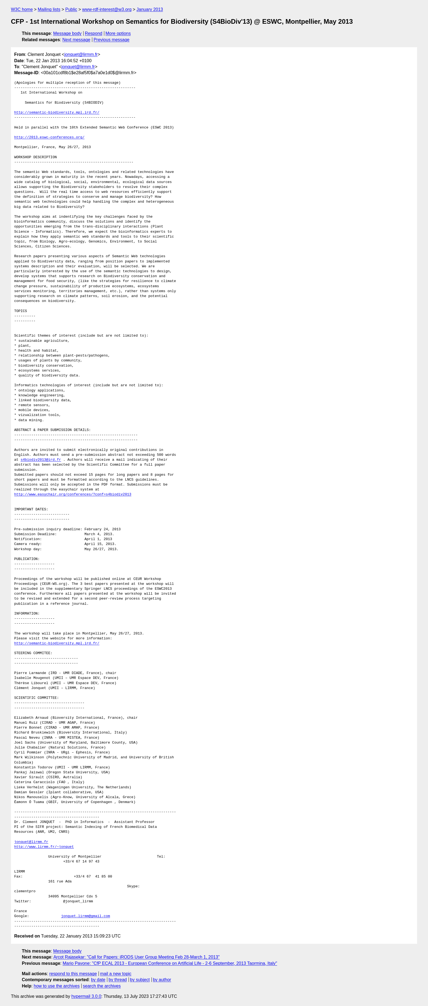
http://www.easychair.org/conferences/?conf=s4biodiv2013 (72, 494)
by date (98, 979)
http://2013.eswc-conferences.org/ (49, 137)
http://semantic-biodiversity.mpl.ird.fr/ (56, 112)
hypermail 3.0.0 (86, 996)
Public (71, 9)
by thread (118, 979)
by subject (140, 979)
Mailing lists (49, 9)
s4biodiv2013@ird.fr (40, 459)
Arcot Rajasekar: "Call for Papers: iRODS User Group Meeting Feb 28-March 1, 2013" (137, 957)
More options (118, 33)
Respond (93, 33)
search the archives (102, 986)
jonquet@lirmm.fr (81, 54)
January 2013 (149, 9)
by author (162, 979)
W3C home (22, 9)
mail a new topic (116, 973)
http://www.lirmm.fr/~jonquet (44, 847)
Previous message (112, 39)
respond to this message (73, 973)
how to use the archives (57, 986)
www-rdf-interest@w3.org (107, 9)
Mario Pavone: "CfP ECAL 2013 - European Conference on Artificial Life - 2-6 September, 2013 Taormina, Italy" (170, 963)
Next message (76, 39)
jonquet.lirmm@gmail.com (85, 916)
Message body (67, 33)
